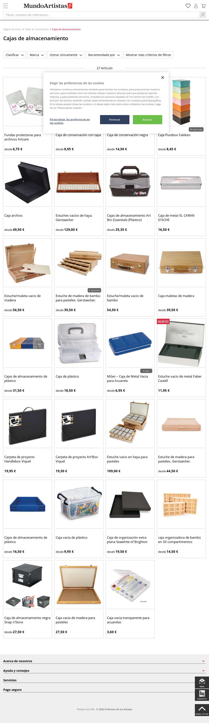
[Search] (202, 15)
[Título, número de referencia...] (101, 15)
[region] (106, 103)
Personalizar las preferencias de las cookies (70, 121)
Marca (37, 55)
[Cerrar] (162, 77)
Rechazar (114, 119)
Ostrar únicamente (66, 55)
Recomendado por (104, 55)
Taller (28, 29)
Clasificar (15, 55)
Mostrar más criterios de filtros (148, 55)
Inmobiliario (41, 29)
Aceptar (147, 119)
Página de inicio (12, 29)
